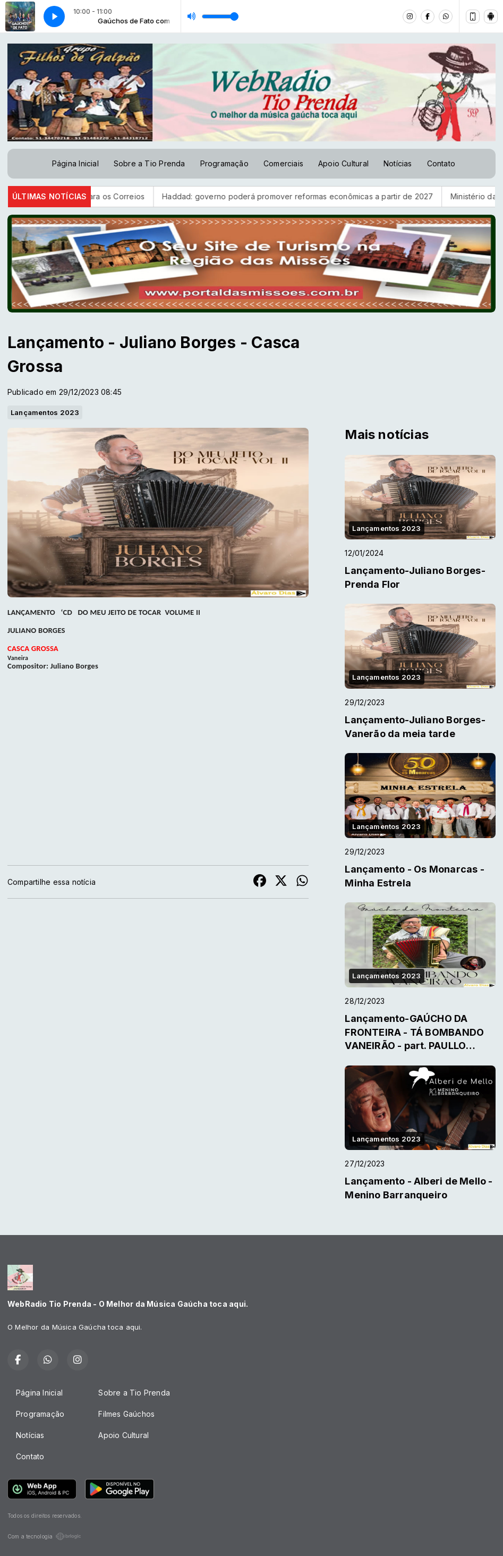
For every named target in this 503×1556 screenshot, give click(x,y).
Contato (441, 163)
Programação (224, 163)
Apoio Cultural (343, 163)
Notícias (397, 163)
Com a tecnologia (44, 1536)
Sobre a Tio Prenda (149, 163)
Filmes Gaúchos (126, 1413)
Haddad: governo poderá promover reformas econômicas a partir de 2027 (310, 196)
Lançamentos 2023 (45, 412)
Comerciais (283, 163)
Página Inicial (75, 163)
